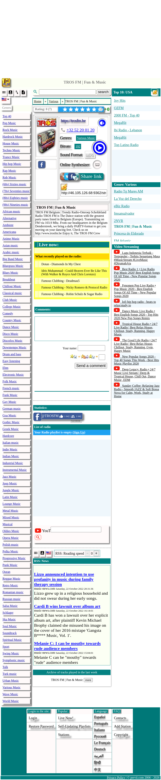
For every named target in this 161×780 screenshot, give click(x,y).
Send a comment (91, 365)
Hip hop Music (12, 164)
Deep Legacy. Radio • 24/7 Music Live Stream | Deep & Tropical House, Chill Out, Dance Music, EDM (135, 375)
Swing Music (11, 653)
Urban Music (11, 680)
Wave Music (10, 694)
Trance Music (11, 157)
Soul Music (10, 626)
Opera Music (11, 537)
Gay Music (9, 402)
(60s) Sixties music (14, 184)
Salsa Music (10, 605)
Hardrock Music (13, 136)
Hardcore (8, 435)
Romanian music (13, 592)
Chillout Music (12, 286)
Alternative (9, 218)
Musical (8, 524)
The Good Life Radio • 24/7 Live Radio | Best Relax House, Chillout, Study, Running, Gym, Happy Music (135, 345)
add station (122, 726)
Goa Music (9, 415)
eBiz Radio (121, 206)
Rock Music (10, 130)
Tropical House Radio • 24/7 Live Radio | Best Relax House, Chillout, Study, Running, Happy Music (136, 329)
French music (11, 388)
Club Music (10, 300)
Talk (5, 667)
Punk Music (10, 565)
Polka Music (10, 551)
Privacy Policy (116, 777)
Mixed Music (11, 517)
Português (101, 723)
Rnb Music (9, 177)
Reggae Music (11, 578)
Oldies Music (11, 531)
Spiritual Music (12, 639)
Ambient (8, 225)
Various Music (12, 687)
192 (77, 146)
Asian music (10, 245)
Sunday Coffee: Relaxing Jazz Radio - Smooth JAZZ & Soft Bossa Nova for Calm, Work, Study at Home (136, 391)
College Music (12, 306)
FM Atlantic (122, 241)
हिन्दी (97, 763)
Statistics (40, 407)
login (33, 718)
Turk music (10, 673)
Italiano (99, 730)
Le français (102, 743)
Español (99, 717)
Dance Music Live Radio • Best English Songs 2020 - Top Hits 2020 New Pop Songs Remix (136, 314)
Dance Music (11, 327)
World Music (11, 701)
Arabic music (11, 252)
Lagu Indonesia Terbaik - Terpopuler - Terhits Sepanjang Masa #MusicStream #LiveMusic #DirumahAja (137, 258)
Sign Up (79, 432)
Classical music (12, 293)
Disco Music (10, 334)
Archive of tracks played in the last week (72, 672)
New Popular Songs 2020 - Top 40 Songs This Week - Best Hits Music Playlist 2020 (136, 360)
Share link (81, 176)
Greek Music (11, 429)
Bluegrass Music (13, 266)
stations (63, 735)
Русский (100, 736)
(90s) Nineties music (15, 204)
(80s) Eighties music (15, 198)
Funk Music (10, 395)
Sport (6, 646)
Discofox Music (13, 340)
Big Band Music (13, 259)
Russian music (12, 599)
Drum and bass (12, 354)
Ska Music (9, 619)
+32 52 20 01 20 (80, 129)
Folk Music (10, 381)
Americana (9, 232)
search (103, 92)
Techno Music (11, 150)
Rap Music (9, 170)
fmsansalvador (124, 213)
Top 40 (7, 116)
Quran (6, 571)
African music (11, 211)
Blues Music (10, 272)
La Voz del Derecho (128, 199)
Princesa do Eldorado (129, 233)
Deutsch (100, 749)
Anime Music (11, 238)
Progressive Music (14, 558)
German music (12, 408)
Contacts (120, 718)
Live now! (65, 718)
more (88, 680)
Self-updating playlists (74, 726)
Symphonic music (14, 660)
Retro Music (10, 585)
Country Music (12, 320)
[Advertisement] (81, 38)
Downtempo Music (14, 347)
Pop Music (9, 123)
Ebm (5, 368)
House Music (11, 143)
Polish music (10, 544)
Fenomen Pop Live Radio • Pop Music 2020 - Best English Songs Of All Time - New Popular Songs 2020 (135, 291)
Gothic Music (11, 422)
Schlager (8, 612)
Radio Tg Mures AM (128, 191)
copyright (121, 735)
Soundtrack (10, 633)
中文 (97, 769)
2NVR (118, 221)
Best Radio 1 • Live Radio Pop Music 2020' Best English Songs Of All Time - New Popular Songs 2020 (137, 274)
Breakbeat (9, 279)
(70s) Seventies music (16, 191)
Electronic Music (13, 374)
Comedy (8, 313)
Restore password (41, 726)
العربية (99, 756)
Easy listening (11, 361)
